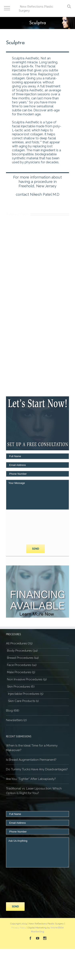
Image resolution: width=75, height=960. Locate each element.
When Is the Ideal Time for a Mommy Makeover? (32, 748)
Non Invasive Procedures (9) (27, 679)
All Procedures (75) (19, 643)
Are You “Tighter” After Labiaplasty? (31, 779)
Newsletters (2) (16, 720)
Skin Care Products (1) (23, 701)
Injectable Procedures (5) (25, 694)
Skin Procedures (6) (21, 686)
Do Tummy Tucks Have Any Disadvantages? (37, 769)
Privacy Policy (18, 927)
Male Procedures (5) (21, 672)
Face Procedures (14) (22, 665)
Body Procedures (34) (22, 650)
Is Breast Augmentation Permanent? (31, 760)
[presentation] (22, 527)
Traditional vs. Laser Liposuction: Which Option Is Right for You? (34, 791)
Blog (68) (12, 710)
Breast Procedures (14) (23, 658)
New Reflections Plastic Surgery (36, 8)
